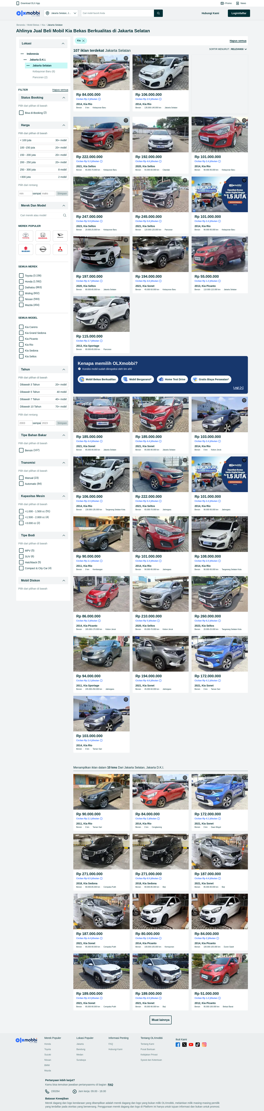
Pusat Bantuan (148, 1049)
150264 (55, 1091)
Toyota (47, 1049)
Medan (79, 1054)
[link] (43, 140)
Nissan (47, 1060)
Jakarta (80, 1044)
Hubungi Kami (115, 1049)
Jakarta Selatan (55, 25)
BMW (47, 1065)
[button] (28, 3)
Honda (47, 1044)
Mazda (47, 1070)
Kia (43, 25)
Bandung (80, 1049)
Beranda (20, 25)
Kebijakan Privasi (149, 1054)
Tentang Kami (147, 1044)
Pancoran (40, 77)
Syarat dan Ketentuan (151, 1060)
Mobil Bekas (33, 25)
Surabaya (81, 1060)
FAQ (111, 1044)
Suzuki (47, 1054)
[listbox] (83, 40)
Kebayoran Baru (44, 71)
